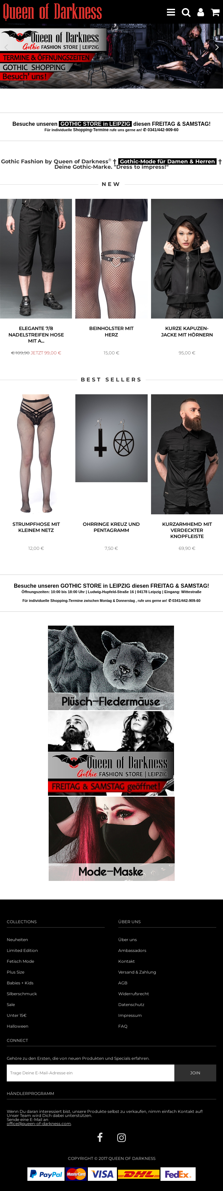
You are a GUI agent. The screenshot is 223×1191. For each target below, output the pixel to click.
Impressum (130, 1015)
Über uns (127, 940)
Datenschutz (131, 1005)
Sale (11, 1005)
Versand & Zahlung (137, 972)
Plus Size (15, 972)
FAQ (122, 1026)
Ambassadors (132, 951)
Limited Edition (22, 951)
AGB (122, 983)
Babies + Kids (20, 983)
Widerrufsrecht (133, 994)
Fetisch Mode (20, 961)
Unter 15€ (17, 1015)
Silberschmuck (22, 994)
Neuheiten (17, 940)
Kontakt (126, 961)
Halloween (17, 1026)
